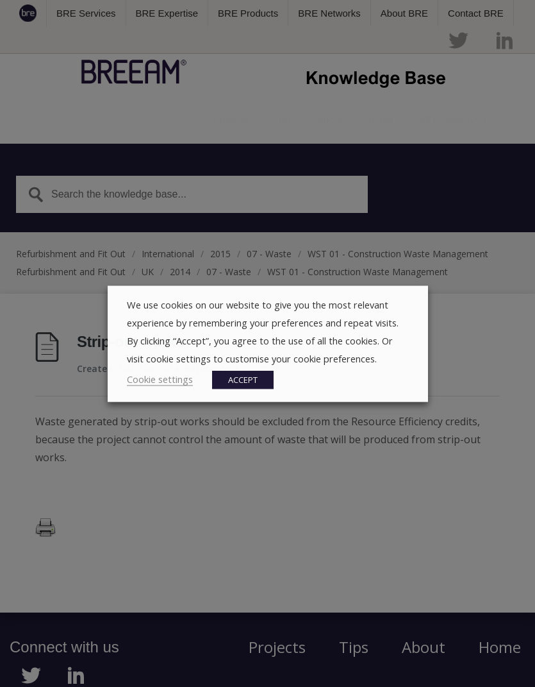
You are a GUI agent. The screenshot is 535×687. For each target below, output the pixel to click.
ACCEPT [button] (243, 379)
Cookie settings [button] (160, 378)
